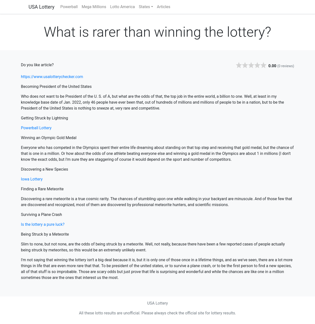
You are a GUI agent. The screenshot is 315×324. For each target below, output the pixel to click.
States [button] (144, 6)
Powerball (69, 6)
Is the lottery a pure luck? (42, 224)
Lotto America (122, 6)
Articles (163, 6)
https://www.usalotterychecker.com (52, 76)
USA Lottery (41, 7)
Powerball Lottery (36, 128)
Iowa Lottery (32, 179)
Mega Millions (94, 6)
